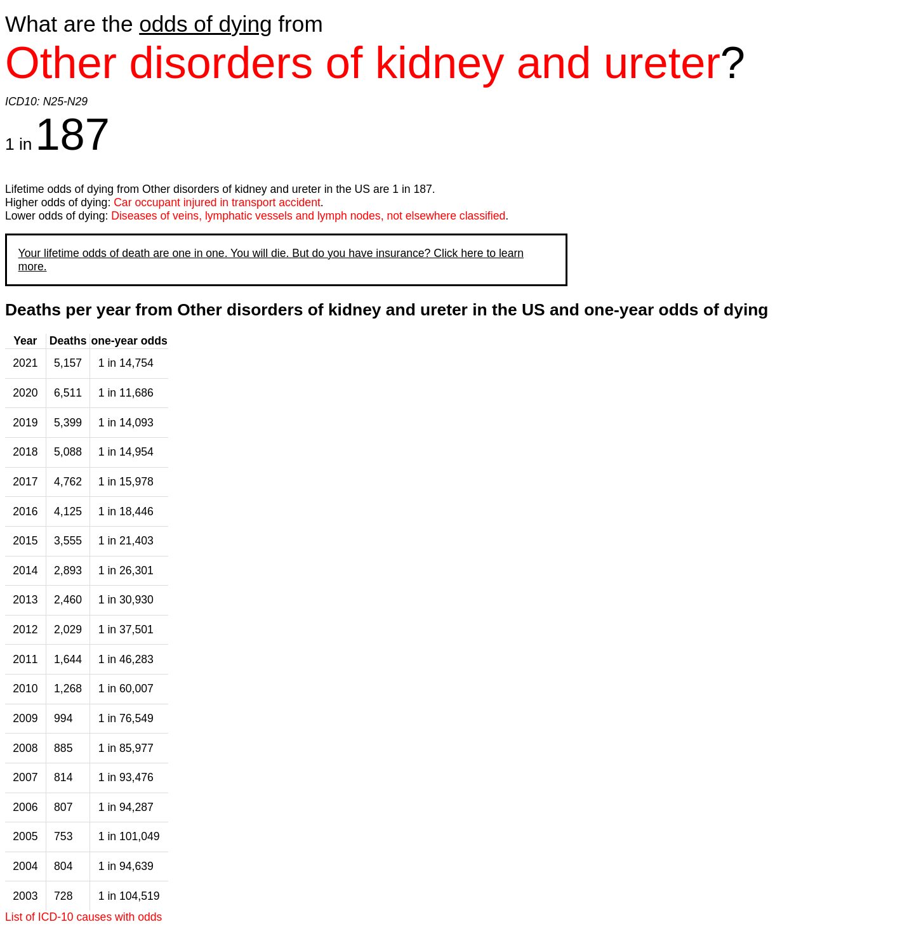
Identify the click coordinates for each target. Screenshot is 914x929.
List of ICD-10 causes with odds (83, 917)
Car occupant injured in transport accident (217, 202)
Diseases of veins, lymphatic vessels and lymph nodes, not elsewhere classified (308, 215)
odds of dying (205, 23)
